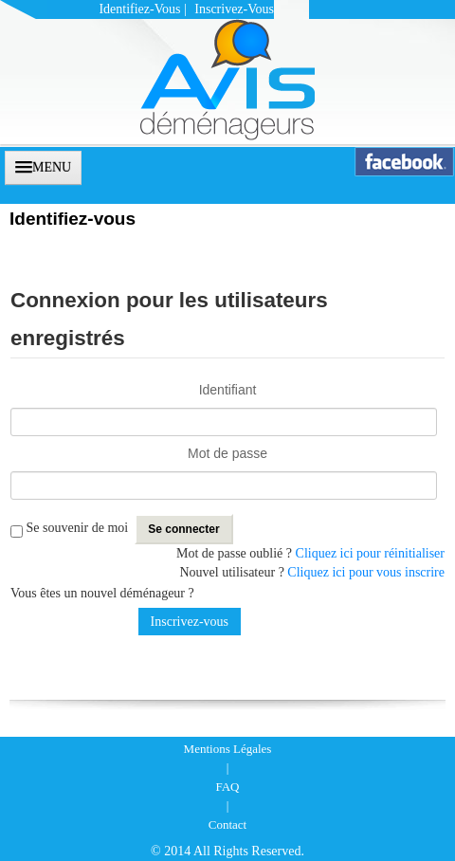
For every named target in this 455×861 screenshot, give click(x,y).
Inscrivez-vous (234, 9)
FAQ (227, 786)
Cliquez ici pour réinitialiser (370, 553)
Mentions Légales (228, 749)
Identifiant (228, 389)
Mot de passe (227, 453)
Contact (227, 824)
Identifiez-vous (139, 9)
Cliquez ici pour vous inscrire (366, 572)
